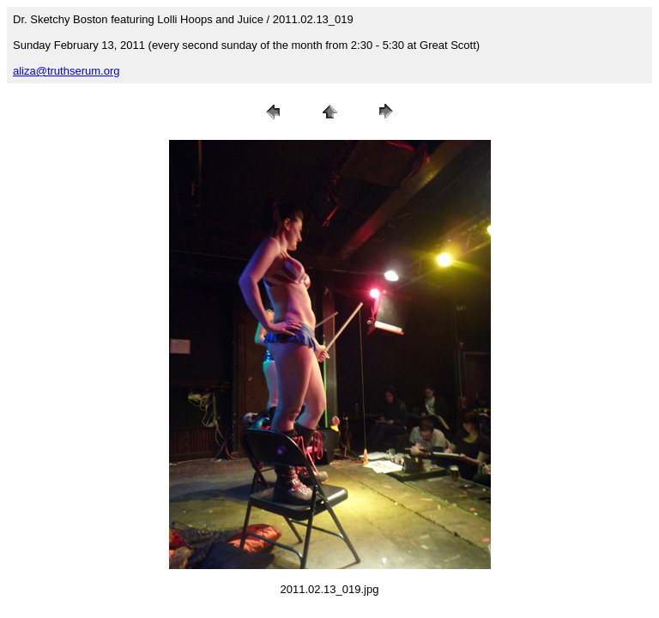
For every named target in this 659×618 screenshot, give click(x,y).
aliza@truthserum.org (66, 70)
